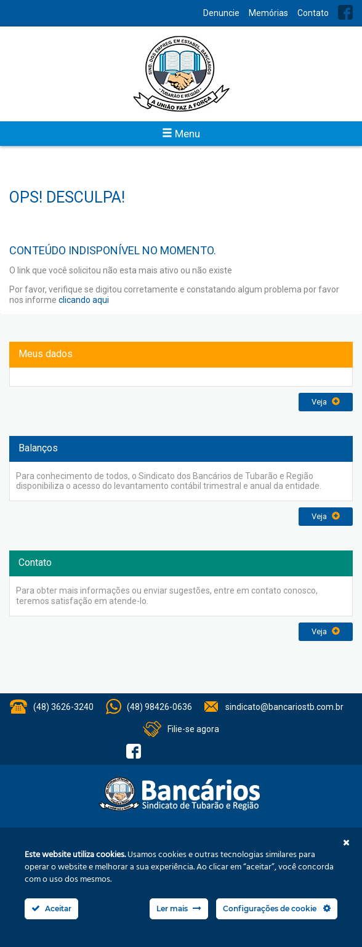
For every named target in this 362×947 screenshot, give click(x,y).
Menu (181, 133)
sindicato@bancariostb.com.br (284, 707)
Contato (313, 13)
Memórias (268, 13)
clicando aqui (83, 300)
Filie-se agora (193, 729)
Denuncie (221, 13)
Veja (326, 401)
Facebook (345, 12)
